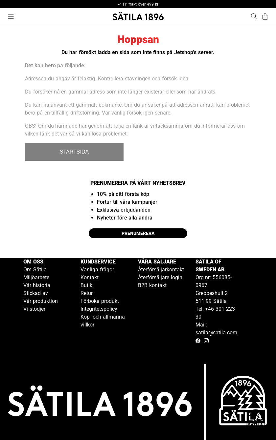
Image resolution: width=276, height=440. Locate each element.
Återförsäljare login (160, 277)
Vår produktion (40, 301)
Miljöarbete (36, 277)
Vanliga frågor (97, 269)
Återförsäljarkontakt (161, 269)
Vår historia (36, 285)
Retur (86, 293)
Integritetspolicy (98, 309)
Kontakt (89, 277)
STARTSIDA (74, 152)
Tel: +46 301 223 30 (215, 313)
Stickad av (35, 293)
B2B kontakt (152, 285)
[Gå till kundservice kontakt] (256, 420)
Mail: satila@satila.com (216, 329)
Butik (86, 285)
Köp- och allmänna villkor (102, 321)
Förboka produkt (99, 301)
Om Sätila (35, 269)
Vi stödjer (34, 309)
